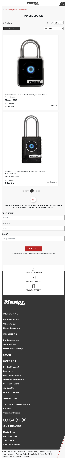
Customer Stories (11, 413)
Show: (50, 23)
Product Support (11, 367)
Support (9, 361)
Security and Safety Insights (16, 404)
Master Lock (9, 432)
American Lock (10, 436)
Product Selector (11, 320)
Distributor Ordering (13, 349)
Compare (53, 105)
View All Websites (11, 445)
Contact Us (8, 388)
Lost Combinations (12, 375)
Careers (7, 409)
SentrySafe (8, 440)
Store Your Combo (12, 384)
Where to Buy (9, 324)
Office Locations (11, 392)
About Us (10, 398)
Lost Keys (7, 371)
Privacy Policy (33, 451)
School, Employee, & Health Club (16, 10)
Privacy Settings (46, 451)
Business (10, 334)
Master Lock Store (11, 328)
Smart (8, 355)
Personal (10, 313)
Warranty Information (13, 380)
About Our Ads (45, 454)
